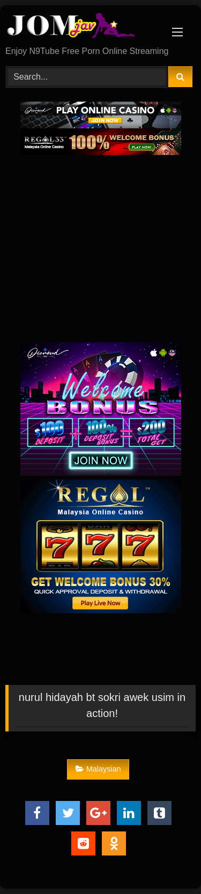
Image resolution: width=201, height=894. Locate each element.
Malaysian (98, 769)
